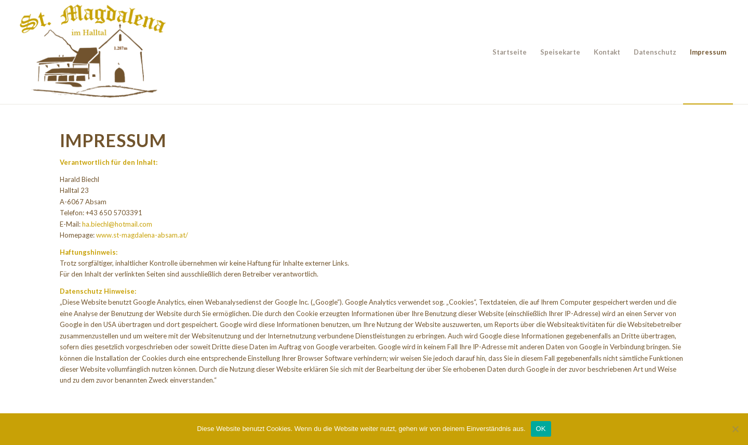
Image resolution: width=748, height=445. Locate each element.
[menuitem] (509, 52)
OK (541, 429)
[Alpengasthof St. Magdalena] (93, 52)
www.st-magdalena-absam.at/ (142, 235)
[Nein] (735, 429)
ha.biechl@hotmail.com (117, 224)
